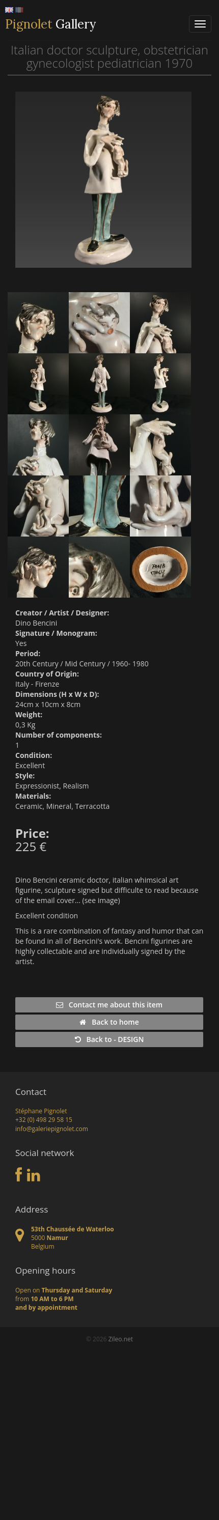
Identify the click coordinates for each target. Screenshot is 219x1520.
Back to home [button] (109, 1022)
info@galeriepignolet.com (51, 1128)
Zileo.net (120, 1339)
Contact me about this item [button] (109, 1004)
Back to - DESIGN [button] (109, 1039)
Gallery (50, 24)
